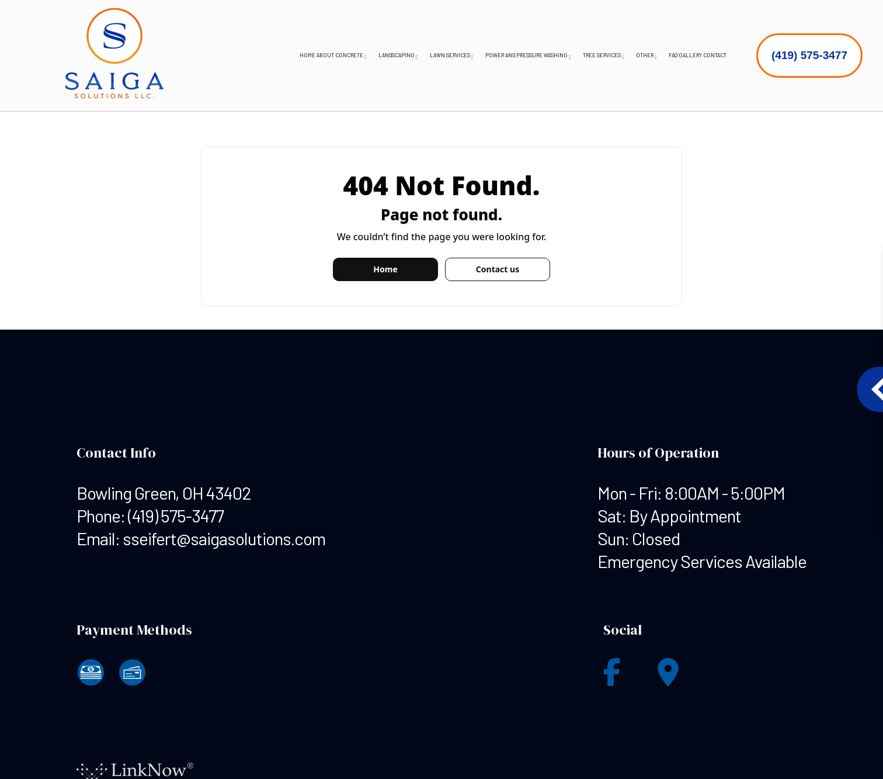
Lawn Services (450, 55)
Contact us (497, 269)
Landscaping (396, 55)
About (325, 55)
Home (307, 55)
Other (644, 55)
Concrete (349, 55)
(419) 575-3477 (809, 55)
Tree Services (602, 55)
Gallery (690, 55)
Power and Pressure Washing (526, 55)
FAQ (673, 55)
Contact (714, 55)
